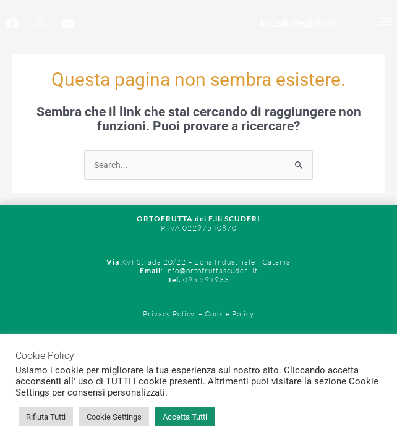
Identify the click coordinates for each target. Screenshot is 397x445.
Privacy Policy (169, 313)
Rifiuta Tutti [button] (46, 417)
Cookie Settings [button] (114, 417)
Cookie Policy (228, 313)
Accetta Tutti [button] (185, 417)
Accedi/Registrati (296, 17)
